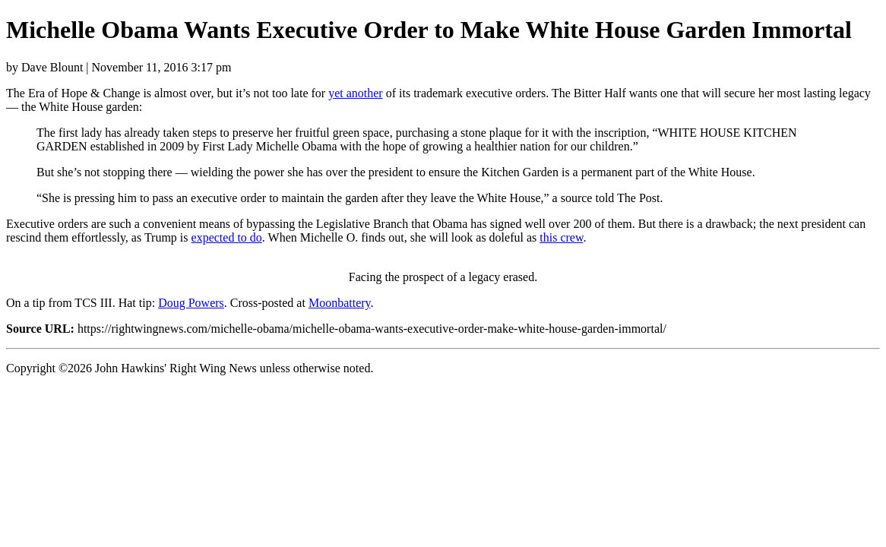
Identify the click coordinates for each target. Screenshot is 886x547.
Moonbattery (340, 302)
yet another (355, 93)
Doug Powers (191, 302)
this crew (561, 237)
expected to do (226, 237)
